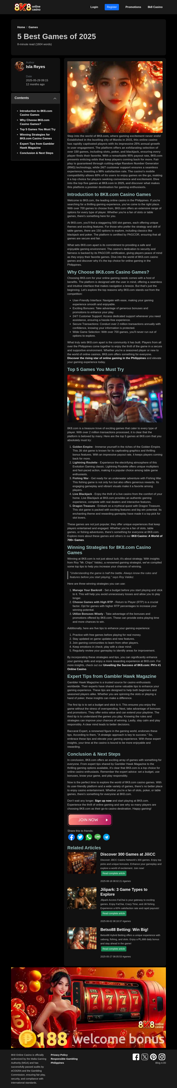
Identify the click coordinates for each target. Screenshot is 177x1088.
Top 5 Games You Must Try (37, 129)
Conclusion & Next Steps (36, 153)
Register (112, 7)
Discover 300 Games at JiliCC (127, 854)
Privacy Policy (59, 1054)
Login (94, 7)
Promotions (133, 7)
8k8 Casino (155, 7)
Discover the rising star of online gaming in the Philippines (106, 358)
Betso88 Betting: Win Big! (124, 929)
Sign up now (103, 800)
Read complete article (114, 873)
